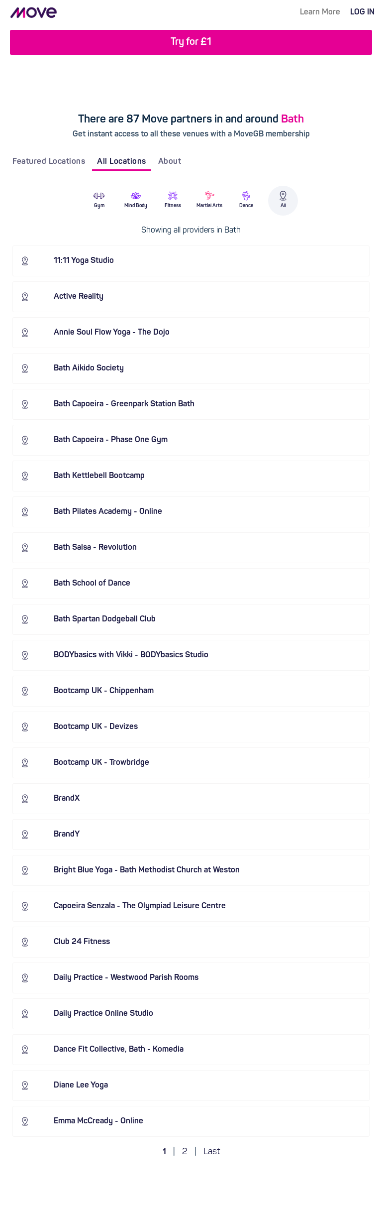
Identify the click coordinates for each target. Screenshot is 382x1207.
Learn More (320, 12)
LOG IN (362, 12)
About (170, 162)
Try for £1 (191, 42)
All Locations (121, 162)
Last (211, 1152)
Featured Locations (48, 162)
